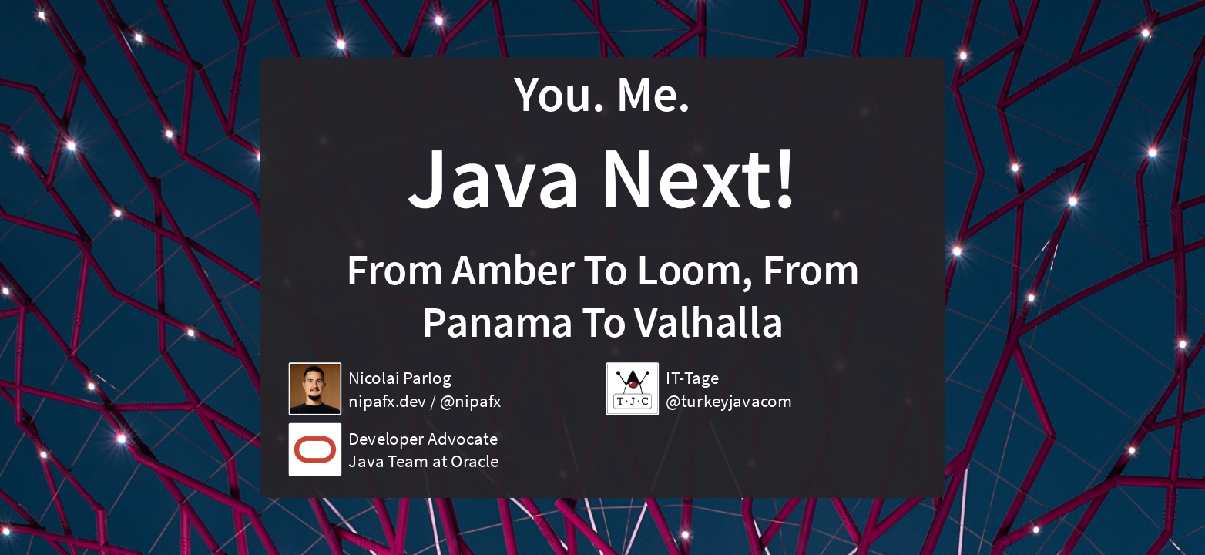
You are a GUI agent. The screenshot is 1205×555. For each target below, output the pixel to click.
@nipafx (471, 400)
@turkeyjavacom (729, 400)
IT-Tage (692, 377)
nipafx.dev (387, 400)
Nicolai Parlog (399, 377)
